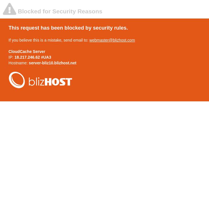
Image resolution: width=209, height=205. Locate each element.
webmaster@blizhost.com (112, 40)
